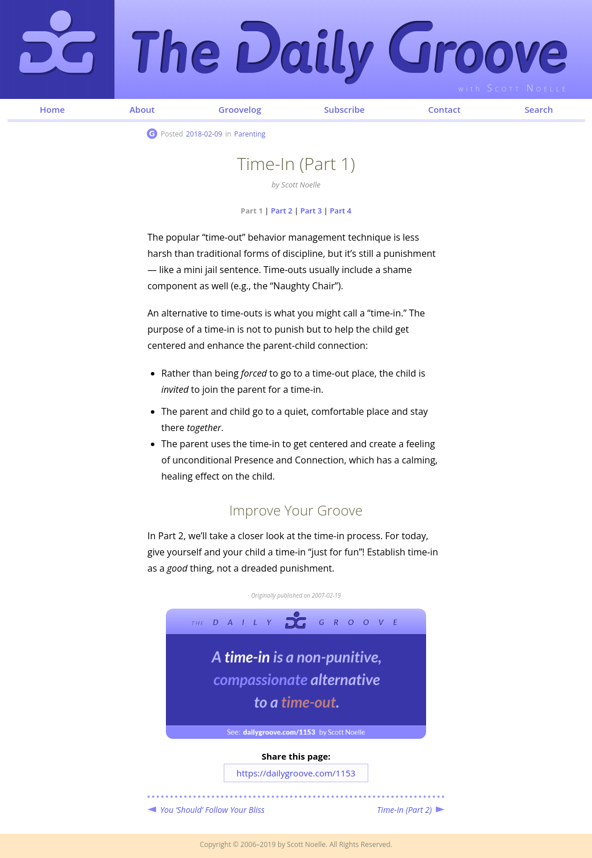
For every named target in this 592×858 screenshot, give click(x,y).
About (142, 109)
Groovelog (240, 109)
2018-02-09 (204, 134)
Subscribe (344, 109)
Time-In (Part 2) (404, 809)
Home (52, 109)
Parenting (249, 134)
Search (538, 109)
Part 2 (282, 210)
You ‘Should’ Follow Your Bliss (212, 809)
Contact (444, 109)
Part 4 (341, 210)
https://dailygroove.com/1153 (296, 773)
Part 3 (311, 210)
